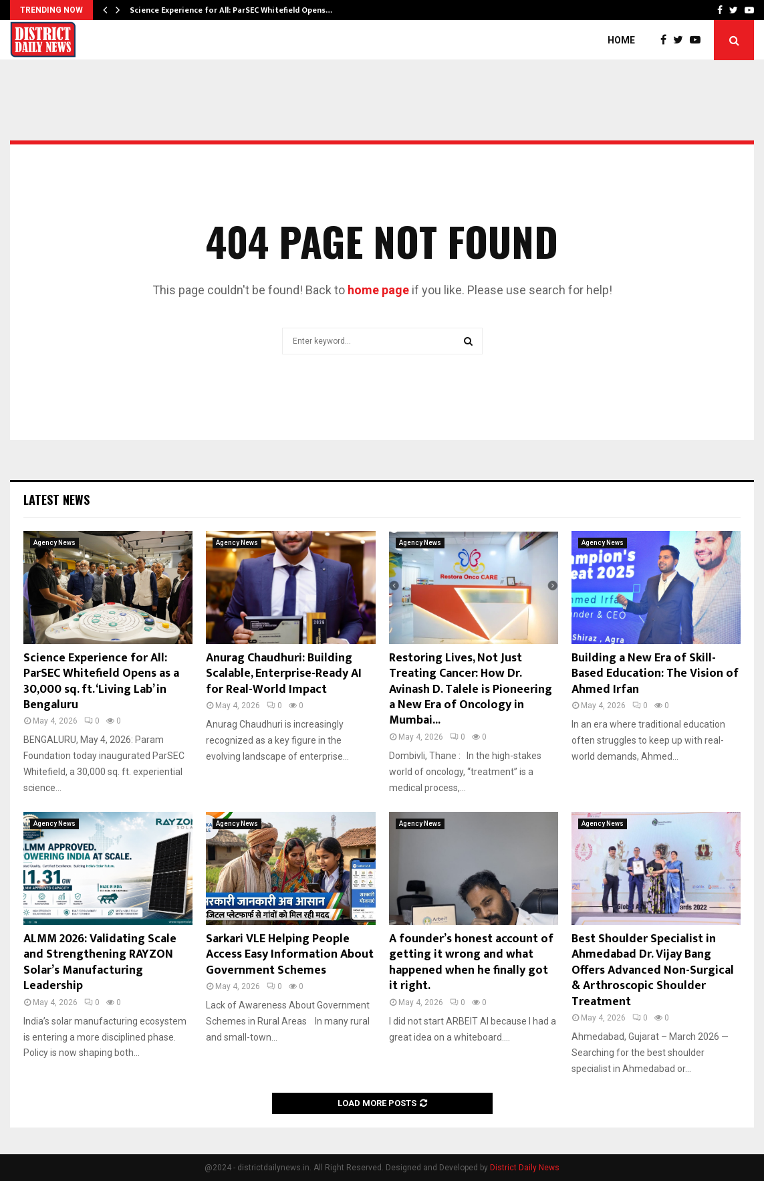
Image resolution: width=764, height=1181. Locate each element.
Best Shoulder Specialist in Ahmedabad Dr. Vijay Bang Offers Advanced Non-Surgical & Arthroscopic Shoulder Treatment (652, 970)
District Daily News (524, 1167)
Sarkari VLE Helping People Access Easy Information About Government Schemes (290, 954)
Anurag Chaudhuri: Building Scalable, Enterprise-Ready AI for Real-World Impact (284, 674)
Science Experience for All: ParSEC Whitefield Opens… (231, 10)
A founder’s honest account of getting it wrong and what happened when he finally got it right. (471, 962)
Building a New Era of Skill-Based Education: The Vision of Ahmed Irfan (655, 674)
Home (621, 40)
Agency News (54, 542)
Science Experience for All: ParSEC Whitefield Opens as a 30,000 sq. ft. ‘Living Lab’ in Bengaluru (101, 681)
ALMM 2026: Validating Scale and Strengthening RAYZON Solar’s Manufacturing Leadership (99, 962)
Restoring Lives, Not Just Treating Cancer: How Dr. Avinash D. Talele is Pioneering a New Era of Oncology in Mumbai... (470, 689)
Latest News (56, 499)
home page (378, 290)
